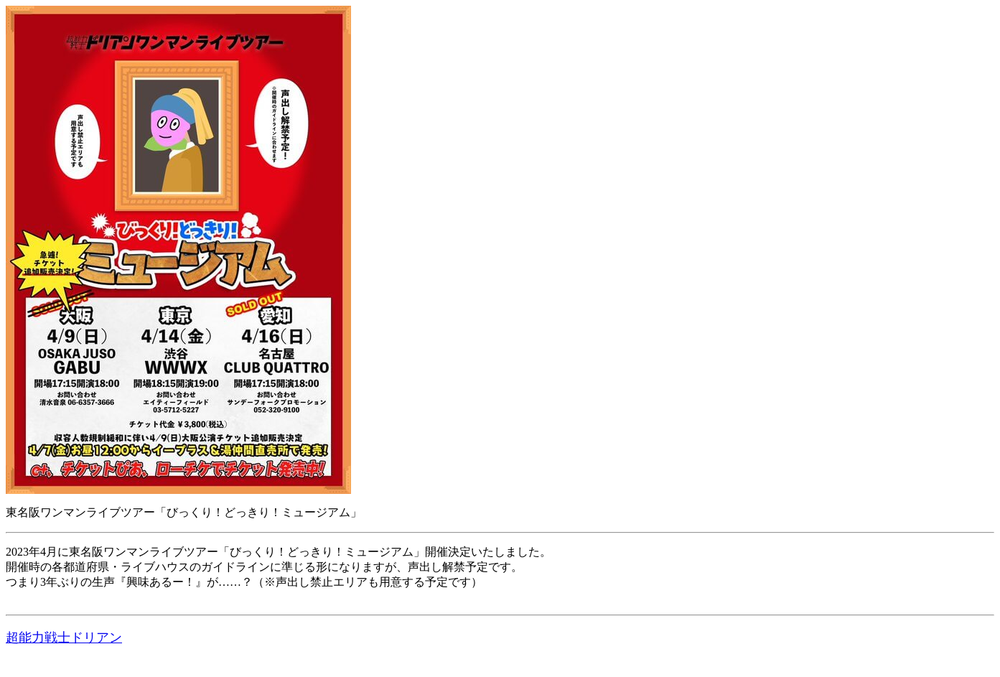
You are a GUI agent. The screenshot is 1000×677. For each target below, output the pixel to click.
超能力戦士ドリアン (64, 637)
